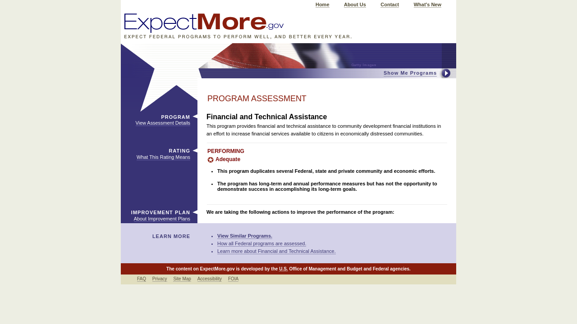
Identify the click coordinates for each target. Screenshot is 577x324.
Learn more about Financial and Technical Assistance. (276, 251)
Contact (389, 4)
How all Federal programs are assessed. (261, 243)
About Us (355, 4)
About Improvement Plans (162, 218)
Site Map (182, 278)
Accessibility (209, 278)
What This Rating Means (163, 157)
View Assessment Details (163, 123)
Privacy (159, 278)
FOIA (233, 278)
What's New (427, 4)
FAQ (141, 278)
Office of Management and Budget (325, 268)
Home (323, 4)
